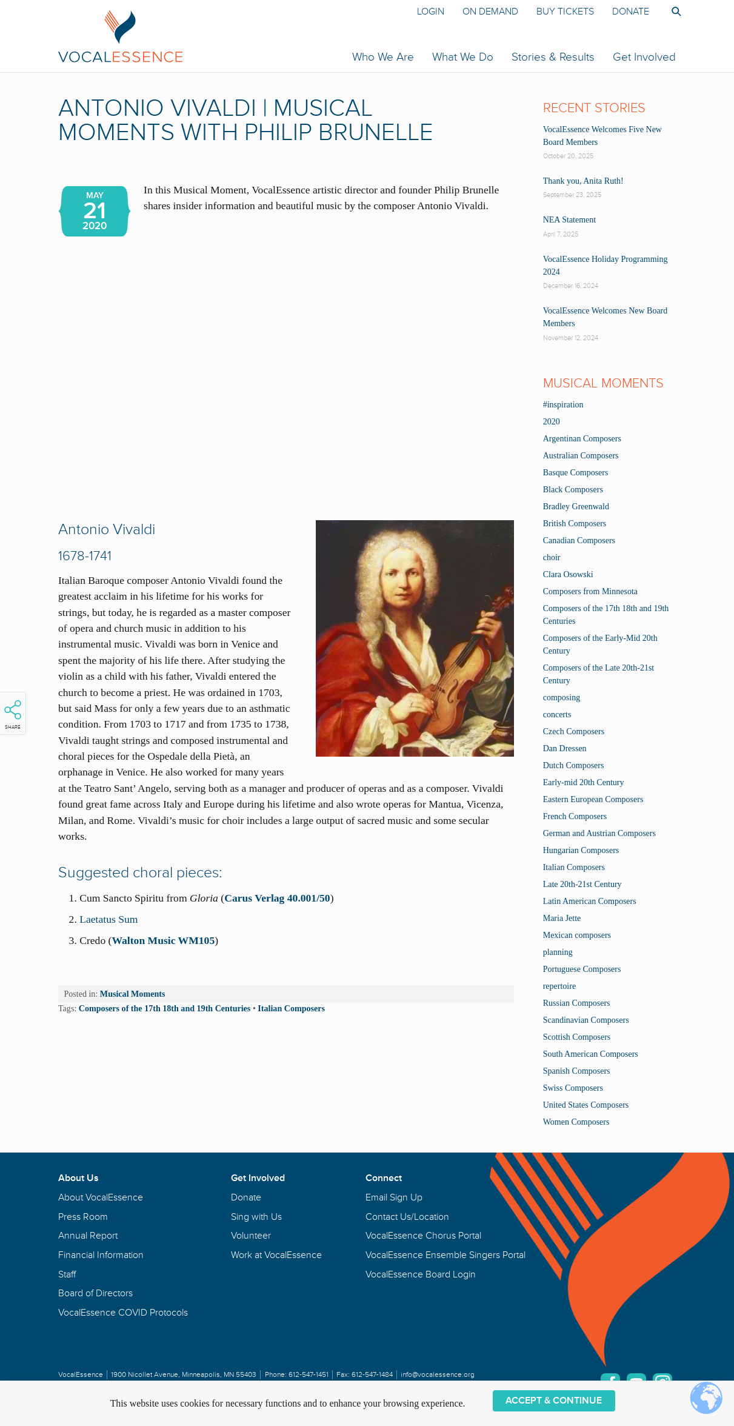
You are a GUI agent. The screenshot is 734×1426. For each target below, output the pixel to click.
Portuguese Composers (582, 969)
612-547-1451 (309, 1374)
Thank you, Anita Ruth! (583, 181)
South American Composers (590, 1054)
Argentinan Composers (582, 438)
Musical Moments (132, 994)
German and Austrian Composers (599, 833)
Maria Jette (562, 918)
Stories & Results (553, 57)
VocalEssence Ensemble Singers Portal (445, 1255)
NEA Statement (569, 219)
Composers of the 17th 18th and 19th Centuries (165, 1008)
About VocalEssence (100, 1197)
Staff (67, 1274)
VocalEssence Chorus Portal (423, 1236)
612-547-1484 (372, 1374)
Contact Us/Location (407, 1217)
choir (552, 557)
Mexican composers (577, 935)
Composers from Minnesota (590, 591)
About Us (78, 1178)
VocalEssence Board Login (420, 1274)
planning (558, 952)
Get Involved (644, 57)
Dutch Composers (573, 765)
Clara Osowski (568, 574)
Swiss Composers (573, 1088)
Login (430, 11)
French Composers (575, 816)
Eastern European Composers (593, 799)
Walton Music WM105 (163, 940)
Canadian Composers (579, 540)
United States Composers (586, 1105)
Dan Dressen (565, 748)
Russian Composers (576, 1003)
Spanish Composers (576, 1071)
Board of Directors (95, 1293)
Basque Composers (576, 472)
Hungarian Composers (581, 850)
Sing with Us (256, 1217)
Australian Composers (581, 455)
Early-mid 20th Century (583, 782)
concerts (557, 714)
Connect (383, 1178)
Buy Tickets (565, 11)
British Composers (575, 523)
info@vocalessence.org (438, 1374)
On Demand (490, 11)
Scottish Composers (577, 1037)
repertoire (559, 986)
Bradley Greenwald (576, 506)
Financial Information (101, 1255)
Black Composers (573, 489)
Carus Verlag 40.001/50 (277, 898)
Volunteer (251, 1236)
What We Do (462, 57)
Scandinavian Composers (586, 1020)
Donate (630, 11)
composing (561, 697)
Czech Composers (573, 731)
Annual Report (88, 1236)
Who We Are (383, 57)
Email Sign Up (393, 1197)
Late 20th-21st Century (582, 884)
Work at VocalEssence (276, 1255)
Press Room (83, 1217)
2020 (551, 421)
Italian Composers (291, 1008)
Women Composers (576, 1121)
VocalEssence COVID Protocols (123, 1313)
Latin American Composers (589, 901)
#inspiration (563, 404)
